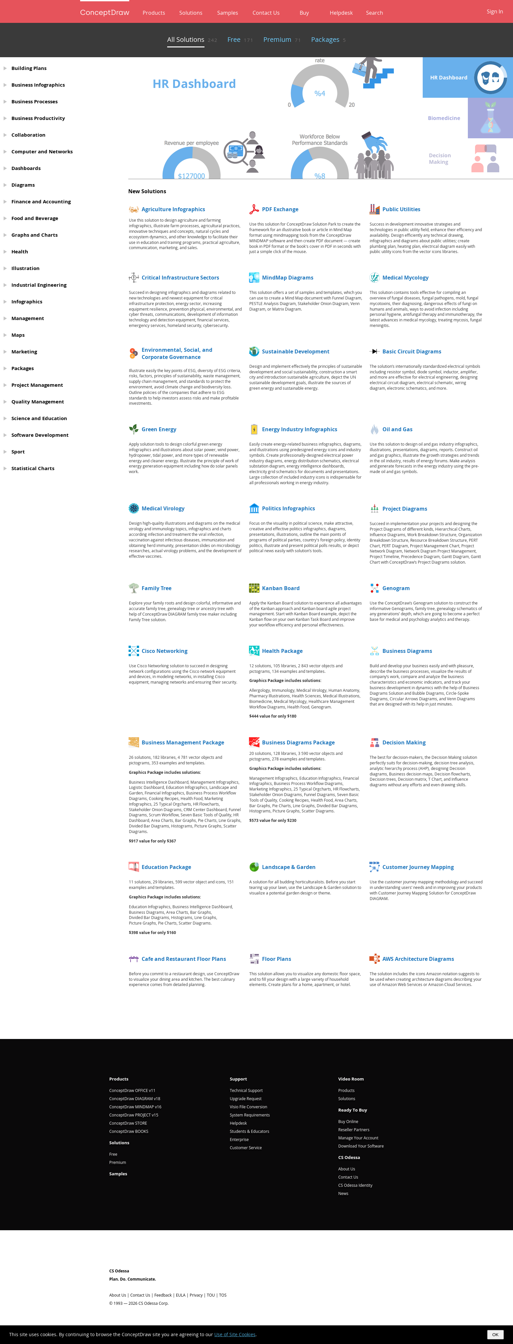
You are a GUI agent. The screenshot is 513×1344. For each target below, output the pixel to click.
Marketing (24, 351)
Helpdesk (332, 12)
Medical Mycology (405, 277)
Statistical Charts (32, 468)
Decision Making (404, 742)
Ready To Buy (352, 1110)
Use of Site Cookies (235, 1334)
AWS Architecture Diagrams (418, 958)
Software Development (40, 435)
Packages (22, 368)
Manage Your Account (358, 1138)
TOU (211, 1295)
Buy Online (348, 1121)
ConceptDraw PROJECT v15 (133, 1115)
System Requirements (250, 1115)
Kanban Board (281, 588)
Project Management (37, 385)
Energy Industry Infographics (299, 429)
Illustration (25, 268)
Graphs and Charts (34, 234)
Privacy (196, 1295)
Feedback (163, 1295)
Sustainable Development (295, 351)
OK (495, 1334)
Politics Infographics (288, 508)
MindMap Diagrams (287, 277)
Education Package (166, 867)
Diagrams (23, 184)
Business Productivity (38, 118)
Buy (299, 12)
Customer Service (246, 1147)
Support (238, 1079)
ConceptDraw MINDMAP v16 (135, 1107)
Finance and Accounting (41, 201)
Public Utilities (401, 209)
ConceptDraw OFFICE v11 (132, 1090)
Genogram (396, 588)
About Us (346, 1169)
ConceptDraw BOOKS (128, 1131)
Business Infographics (38, 84)
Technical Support (246, 1090)
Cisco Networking (164, 651)
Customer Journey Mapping (418, 867)
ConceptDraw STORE (128, 1123)
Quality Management (37, 401)
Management (27, 318)
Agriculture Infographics (173, 209)
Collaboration (28, 134)
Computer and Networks (42, 151)
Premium (117, 1162)
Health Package (282, 651)
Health (19, 251)
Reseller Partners (353, 1129)
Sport (18, 451)
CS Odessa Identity (355, 1185)
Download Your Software (361, 1146)
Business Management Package (183, 742)
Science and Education (39, 418)
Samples (230, 12)
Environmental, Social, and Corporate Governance (177, 353)
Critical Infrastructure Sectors (180, 277)
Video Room (351, 1079)
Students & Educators (249, 1131)
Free (113, 1154)
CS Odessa (349, 1157)
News (343, 1193)
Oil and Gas (397, 429)
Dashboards (26, 168)
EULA (181, 1295)
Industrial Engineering (38, 284)
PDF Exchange (280, 209)
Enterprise (239, 1139)
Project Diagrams (404, 508)
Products (163, 12)
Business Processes (34, 101)
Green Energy (159, 429)
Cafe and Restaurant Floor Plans (184, 958)
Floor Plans (276, 958)
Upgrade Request (245, 1098)
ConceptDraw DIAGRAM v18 (134, 1098)
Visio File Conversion (248, 1107)
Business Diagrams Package (298, 742)
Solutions (196, 12)
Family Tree (156, 588)
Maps (18, 335)
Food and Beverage (34, 218)
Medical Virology (163, 508)
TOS (223, 1295)
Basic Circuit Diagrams (411, 351)
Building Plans (28, 68)
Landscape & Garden (289, 867)
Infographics (26, 301)
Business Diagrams (407, 651)
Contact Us (264, 12)
